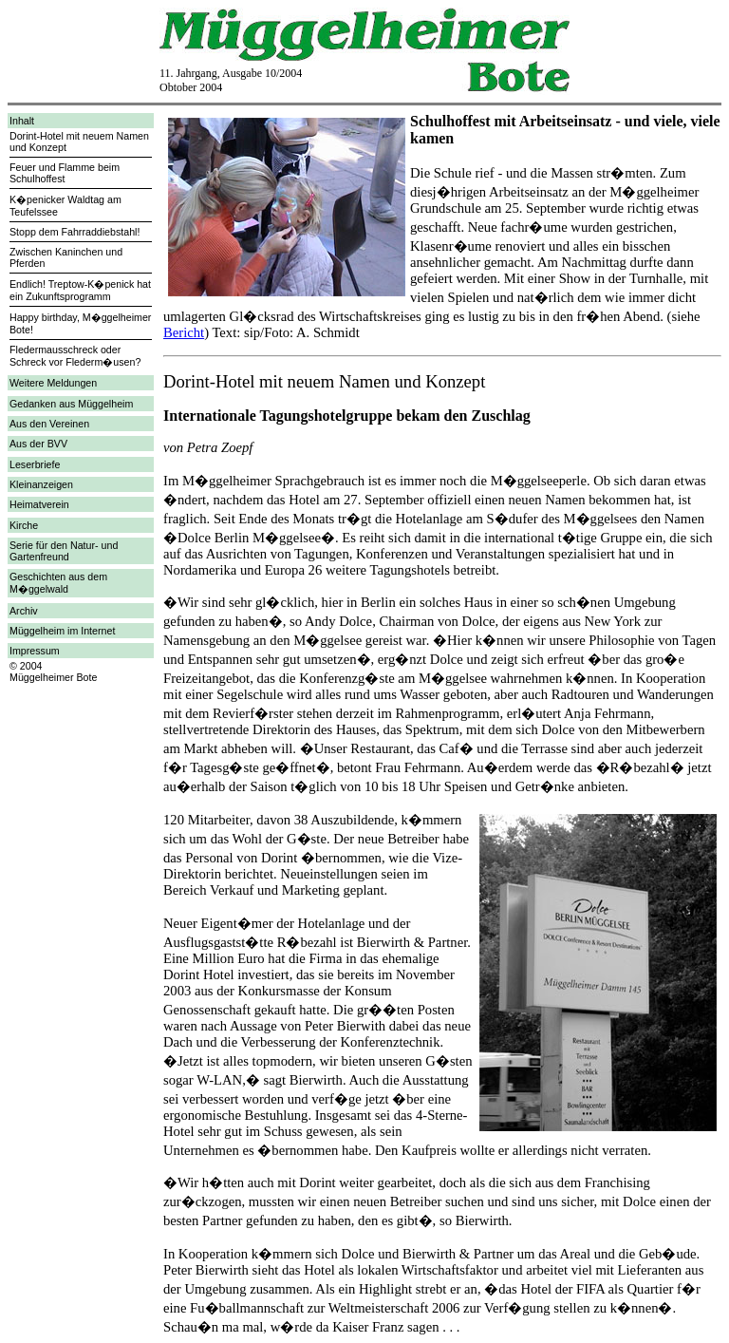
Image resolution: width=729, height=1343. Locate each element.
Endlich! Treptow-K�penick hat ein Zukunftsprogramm (80, 290)
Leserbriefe (34, 464)
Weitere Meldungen (53, 382)
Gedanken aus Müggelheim (71, 403)
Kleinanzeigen (41, 484)
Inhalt (21, 120)
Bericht (183, 332)
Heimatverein (39, 504)
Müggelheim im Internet (62, 630)
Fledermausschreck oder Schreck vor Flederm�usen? (74, 356)
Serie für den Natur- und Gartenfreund (63, 550)
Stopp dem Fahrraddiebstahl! (74, 231)
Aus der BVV (38, 443)
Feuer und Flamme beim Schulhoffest (64, 172)
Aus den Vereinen (49, 423)
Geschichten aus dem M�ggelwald (58, 583)
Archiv (23, 610)
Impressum (34, 650)
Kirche (23, 525)
